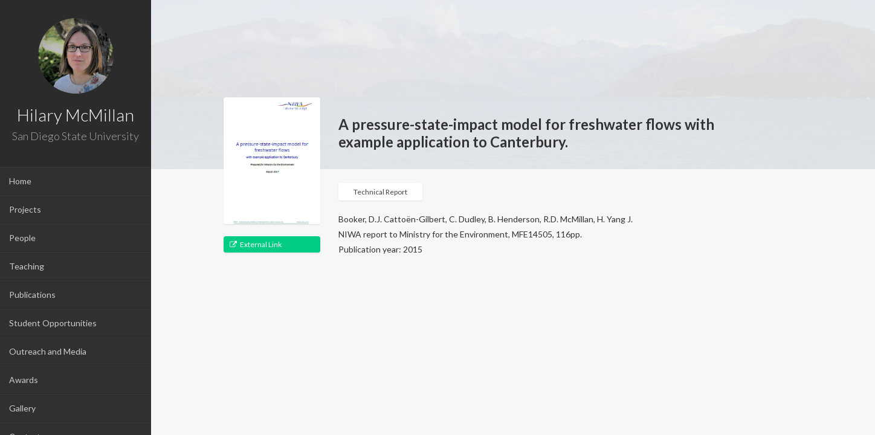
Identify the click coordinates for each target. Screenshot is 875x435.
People (22, 238)
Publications (32, 294)
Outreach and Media (47, 351)
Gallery (22, 408)
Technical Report (380, 191)
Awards (23, 380)
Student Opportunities (53, 323)
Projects (25, 209)
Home (20, 181)
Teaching (26, 266)
